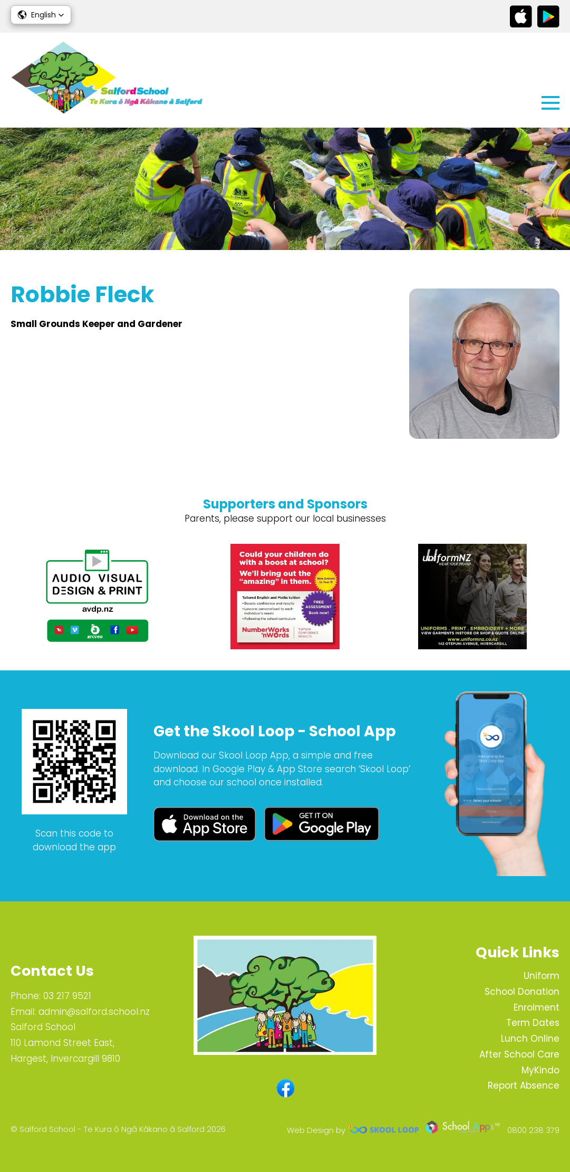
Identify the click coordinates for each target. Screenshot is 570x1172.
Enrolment (536, 1007)
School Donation (522, 991)
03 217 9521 (67, 996)
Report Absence (523, 1085)
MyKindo (540, 1070)
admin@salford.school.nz (94, 1011)
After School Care (519, 1054)
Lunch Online (530, 1038)
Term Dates (532, 1022)
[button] (40, 15)
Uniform (541, 975)
